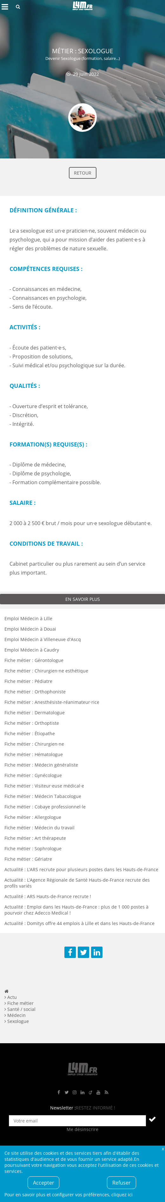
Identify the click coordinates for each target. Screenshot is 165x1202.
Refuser (121, 1182)
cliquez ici (122, 1195)
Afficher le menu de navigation (5, 6)
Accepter (43, 1182)
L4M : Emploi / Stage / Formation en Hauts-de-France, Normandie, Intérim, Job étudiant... (82, 6)
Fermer (163, 1149)
